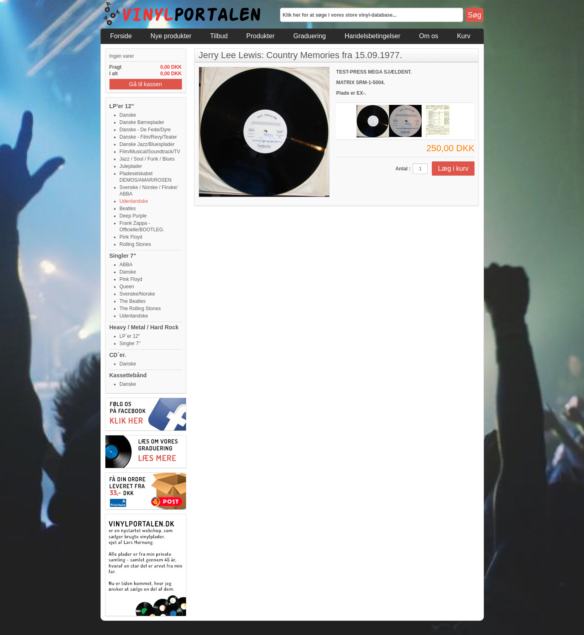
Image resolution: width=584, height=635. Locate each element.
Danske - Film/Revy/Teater (148, 137)
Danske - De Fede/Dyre (145, 130)
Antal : (403, 169)
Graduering (309, 36)
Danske (128, 115)
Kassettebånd (128, 375)
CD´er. (117, 355)
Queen (127, 286)
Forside (121, 36)
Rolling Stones (135, 244)
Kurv (463, 36)
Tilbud (218, 36)
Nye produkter (171, 36)
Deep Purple (133, 216)
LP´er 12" (130, 336)
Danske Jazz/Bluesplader (147, 144)
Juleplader (131, 166)
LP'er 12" (121, 106)
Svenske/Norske (137, 294)
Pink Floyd (131, 237)
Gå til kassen (145, 84)
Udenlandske (134, 201)
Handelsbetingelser (372, 36)
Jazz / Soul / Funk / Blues (147, 159)
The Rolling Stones (140, 308)
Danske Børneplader (142, 122)
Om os (428, 36)
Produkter (260, 36)
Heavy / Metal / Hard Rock (144, 327)
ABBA (126, 264)
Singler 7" (122, 255)
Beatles (128, 208)
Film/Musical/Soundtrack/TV (150, 151)
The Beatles (133, 301)
